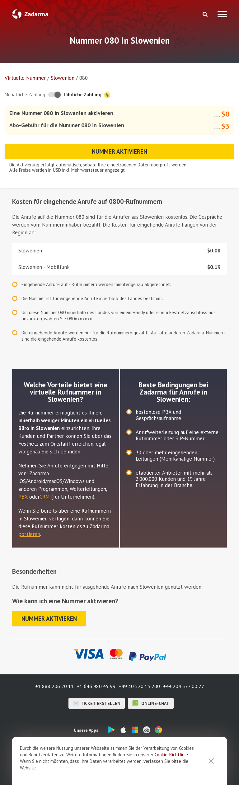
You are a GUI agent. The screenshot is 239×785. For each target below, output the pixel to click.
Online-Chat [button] (150, 703)
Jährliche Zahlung (87, 95)
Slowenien (62, 77)
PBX (23, 496)
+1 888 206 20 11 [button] (54, 686)
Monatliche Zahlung (25, 95)
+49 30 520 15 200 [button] (139, 686)
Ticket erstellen (96, 703)
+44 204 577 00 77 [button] (183, 686)
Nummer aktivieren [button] (119, 151)
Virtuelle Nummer (25, 77)
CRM (45, 496)
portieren (29, 534)
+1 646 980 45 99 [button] (96, 686)
